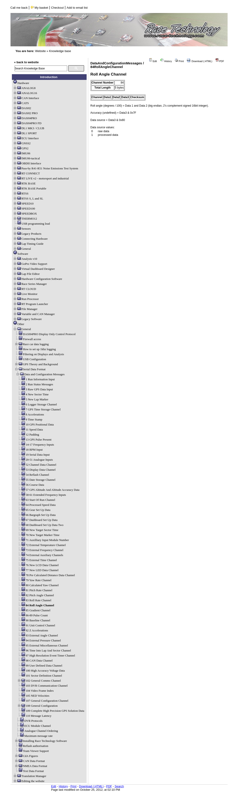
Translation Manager (29, 776)
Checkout (57, 7)
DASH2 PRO (25, 113)
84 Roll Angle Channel (35, 605)
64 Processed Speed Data (36, 505)
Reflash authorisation (31, 746)
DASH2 (22, 108)
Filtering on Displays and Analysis (39, 354)
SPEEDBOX (25, 213)
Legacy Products (27, 233)
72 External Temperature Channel (41, 545)
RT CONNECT (26, 173)
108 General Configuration (37, 705)
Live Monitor (25, 294)
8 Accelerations (30, 414)
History (166, 61)
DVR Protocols (29, 720)
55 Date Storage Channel (36, 479)
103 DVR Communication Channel (42, 685)
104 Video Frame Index (35, 690)
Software (20, 253)
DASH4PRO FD (27, 123)
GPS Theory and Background (36, 364)
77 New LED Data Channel (37, 570)
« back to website (26, 62)
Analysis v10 (25, 258)
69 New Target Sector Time (37, 530)
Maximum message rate (34, 736)
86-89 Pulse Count (32, 615)
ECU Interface (26, 138)
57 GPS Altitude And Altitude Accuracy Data (48, 489)
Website (40, 51)
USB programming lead (31, 223)
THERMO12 (25, 218)
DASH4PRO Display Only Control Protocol (45, 334)
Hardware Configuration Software (37, 279)
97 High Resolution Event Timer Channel (46, 655)
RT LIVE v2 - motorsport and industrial (41, 178)
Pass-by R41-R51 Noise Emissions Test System (45, 168)
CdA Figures (26, 756)
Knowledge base (60, 51)
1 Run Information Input (36, 379)
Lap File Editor (26, 274)
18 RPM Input (30, 449)
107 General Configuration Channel (42, 700)
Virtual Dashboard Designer (34, 268)
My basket (39, 7)
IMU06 (21, 153)
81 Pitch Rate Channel (34, 590)
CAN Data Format (30, 761)
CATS (21, 103)
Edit (153, 61)
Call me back (19, 7)
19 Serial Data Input (33, 454)
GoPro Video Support (30, 263)
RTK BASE (24, 183)
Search (119, 786)
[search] (41, 68)
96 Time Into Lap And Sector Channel (44, 650)
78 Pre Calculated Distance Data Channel (46, 575)
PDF (219, 61)
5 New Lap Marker (32, 399)
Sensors (22, 228)
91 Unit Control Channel (36, 625)
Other (18, 324)
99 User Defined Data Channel (39, 665)
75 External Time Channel (37, 560)
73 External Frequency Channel (40, 550)
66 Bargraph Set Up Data (36, 515)
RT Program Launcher (30, 304)
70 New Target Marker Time (38, 535)
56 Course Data (30, 484)
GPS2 (20, 148)
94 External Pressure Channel (39, 640)
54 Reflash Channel (33, 474)
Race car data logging (32, 344)
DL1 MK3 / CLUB (28, 128)
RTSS (20, 193)
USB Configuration (30, 359)
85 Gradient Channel (33, 610)
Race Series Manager (30, 284)
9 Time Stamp (29, 419)
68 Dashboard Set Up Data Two (40, 525)
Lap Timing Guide (28, 243)
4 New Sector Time (33, 394)
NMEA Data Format (31, 766)
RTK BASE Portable (29, 188)
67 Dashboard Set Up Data (37, 520)
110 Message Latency (34, 715)
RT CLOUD (24, 289)
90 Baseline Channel (33, 620)
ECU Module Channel (33, 725)
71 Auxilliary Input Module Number (43, 540)
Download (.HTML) (199, 61)
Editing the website (28, 781)
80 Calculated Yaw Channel (37, 585)
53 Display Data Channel (36, 469)
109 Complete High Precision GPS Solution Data (50, 710)
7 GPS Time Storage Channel (39, 409)
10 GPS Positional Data (35, 424)
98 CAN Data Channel (35, 660)
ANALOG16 (25, 93)
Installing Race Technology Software (41, 741)
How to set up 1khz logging (35, 349)
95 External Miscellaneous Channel (42, 645)
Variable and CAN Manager (34, 314)
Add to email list (77, 7)
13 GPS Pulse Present (34, 439)
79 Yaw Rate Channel (34, 580)
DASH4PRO (25, 118)
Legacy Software (27, 319)
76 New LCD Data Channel (37, 565)
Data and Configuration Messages (40, 374)
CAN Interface (26, 98)
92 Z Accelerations (32, 630)
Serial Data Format (30, 369)
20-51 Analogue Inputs (35, 459)
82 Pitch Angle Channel (35, 595)
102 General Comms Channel (39, 680)
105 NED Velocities (33, 695)
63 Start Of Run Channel (36, 500)
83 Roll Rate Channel (34, 600)
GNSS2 (22, 143)
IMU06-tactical (26, 158)
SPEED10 (23, 203)
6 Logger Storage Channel (37, 404)
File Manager (25, 309)
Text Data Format (29, 771)
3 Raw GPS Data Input (35, 389)
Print (179, 61)
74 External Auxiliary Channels (40, 555)
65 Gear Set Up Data (33, 510)
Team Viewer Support (32, 751)
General (22, 248)
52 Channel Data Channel (36, 464)
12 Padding (28, 434)
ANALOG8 (24, 88)
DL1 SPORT (25, 133)
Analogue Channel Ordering (37, 731)
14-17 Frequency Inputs (35, 444)
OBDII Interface (27, 163)
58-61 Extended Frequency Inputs (41, 494)
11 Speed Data (30, 429)
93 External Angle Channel (37, 635)
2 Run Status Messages (35, 384)
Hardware (21, 83)
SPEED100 (24, 208)
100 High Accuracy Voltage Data (41, 670)
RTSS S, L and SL (28, 198)
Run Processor (26, 299)
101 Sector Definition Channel (39, 675)
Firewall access (28, 339)
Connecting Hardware (30, 238)
